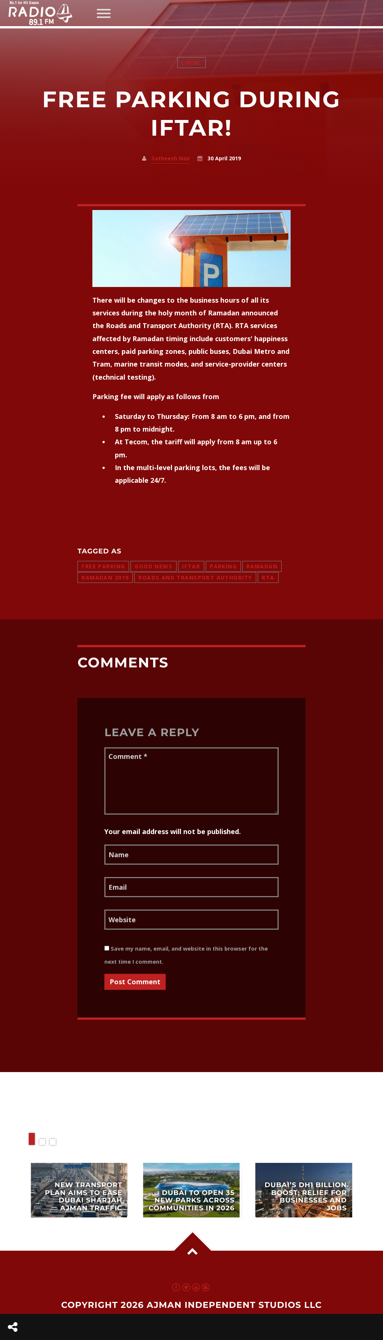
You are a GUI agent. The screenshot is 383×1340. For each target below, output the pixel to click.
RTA (268, 577)
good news (153, 566)
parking (223, 566)
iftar (191, 566)
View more (79, 1190)
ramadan (262, 566)
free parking (103, 566)
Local (191, 62)
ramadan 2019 (105, 577)
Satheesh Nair (170, 158)
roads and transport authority (195, 577)
